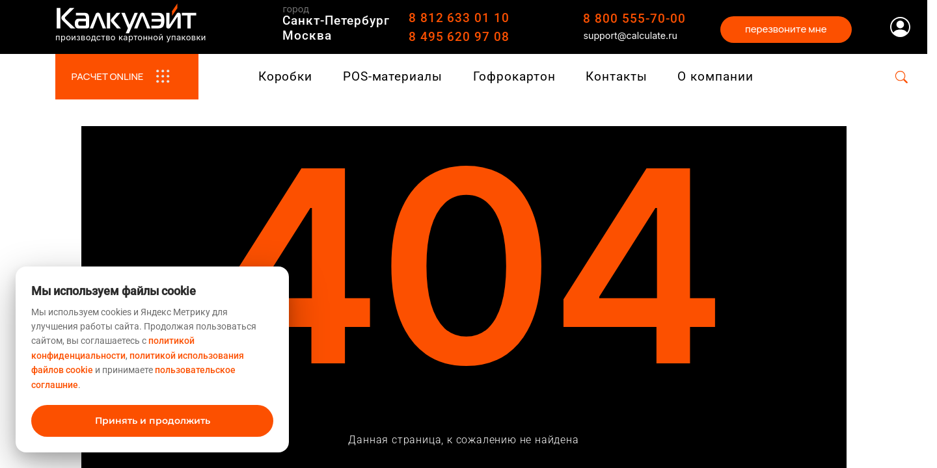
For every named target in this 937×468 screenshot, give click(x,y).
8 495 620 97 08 (459, 36)
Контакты (616, 76)
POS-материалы (392, 76)
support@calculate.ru (630, 35)
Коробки (285, 76)
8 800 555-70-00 (634, 18)
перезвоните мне (786, 29)
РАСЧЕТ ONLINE (126, 76)
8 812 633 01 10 (459, 17)
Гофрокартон (514, 76)
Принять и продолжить (152, 420)
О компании (715, 76)
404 (463, 246)
